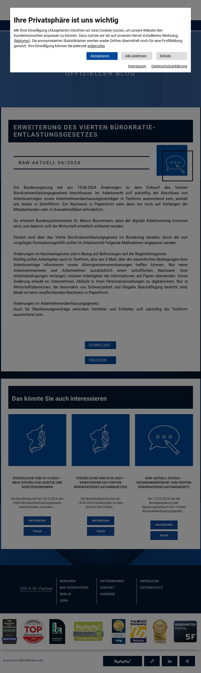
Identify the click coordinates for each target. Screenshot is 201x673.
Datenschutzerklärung (169, 66)
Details (165, 56)
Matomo (22, 41)
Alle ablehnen (135, 56)
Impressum (137, 66)
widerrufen (96, 46)
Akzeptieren (99, 56)
